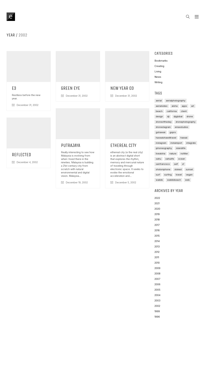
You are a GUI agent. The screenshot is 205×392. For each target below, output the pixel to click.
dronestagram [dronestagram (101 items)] (163, 127)
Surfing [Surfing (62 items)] (168, 174)
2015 (157, 235)
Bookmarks (161, 60)
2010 (157, 262)
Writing (158, 82)
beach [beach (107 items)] (159, 111)
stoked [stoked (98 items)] (178, 169)
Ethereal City (123, 145)
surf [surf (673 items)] (158, 174)
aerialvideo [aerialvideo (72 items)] (161, 106)
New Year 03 (122, 88)
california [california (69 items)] (172, 111)
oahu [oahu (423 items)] (158, 158)
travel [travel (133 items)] (179, 174)
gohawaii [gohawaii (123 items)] (160, 132)
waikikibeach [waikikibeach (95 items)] (174, 179)
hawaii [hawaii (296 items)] (183, 137)
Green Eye (70, 88)
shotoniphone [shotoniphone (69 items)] (163, 169)
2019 (157, 214)
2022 (157, 198)
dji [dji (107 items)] (168, 116)
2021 (157, 203)
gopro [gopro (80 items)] (173, 132)
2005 (157, 289)
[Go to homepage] (11, 16)
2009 (157, 268)
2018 (157, 219)
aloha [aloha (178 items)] (175, 106)
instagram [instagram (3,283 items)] (161, 143)
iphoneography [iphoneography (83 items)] (164, 148)
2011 (156, 257)
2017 (157, 225)
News (157, 76)
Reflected (21, 154)
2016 (157, 230)
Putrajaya (70, 145)
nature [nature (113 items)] (172, 153)
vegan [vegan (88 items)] (189, 174)
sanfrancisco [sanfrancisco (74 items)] (163, 164)
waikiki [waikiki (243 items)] (159, 179)
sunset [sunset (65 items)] (189, 169)
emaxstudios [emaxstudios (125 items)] (181, 127)
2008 (157, 273)
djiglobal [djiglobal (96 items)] (178, 116)
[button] (197, 16)
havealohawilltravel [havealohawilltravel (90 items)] (166, 137)
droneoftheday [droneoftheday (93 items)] (163, 121)
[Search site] (188, 17)
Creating (159, 66)
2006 (157, 284)
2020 (157, 208)
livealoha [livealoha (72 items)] (160, 153)
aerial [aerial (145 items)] (159, 100)
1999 (157, 311)
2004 (157, 295)
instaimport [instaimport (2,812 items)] (176, 143)
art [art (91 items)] (192, 106)
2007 (157, 279)
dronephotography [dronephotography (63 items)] (185, 121)
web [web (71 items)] (187, 179)
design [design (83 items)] (159, 116)
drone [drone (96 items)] (190, 116)
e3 (14, 88)
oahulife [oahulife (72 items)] (169, 158)
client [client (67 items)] (184, 111)
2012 (157, 252)
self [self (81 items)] (176, 164)
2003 (157, 300)
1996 (157, 316)
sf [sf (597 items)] (183, 164)
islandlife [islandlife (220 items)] (180, 148)
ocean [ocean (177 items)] (181, 158)
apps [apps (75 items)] (184, 106)
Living (157, 71)
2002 (157, 305)
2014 (157, 241)
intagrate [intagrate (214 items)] (191, 143)
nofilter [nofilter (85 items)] (184, 153)
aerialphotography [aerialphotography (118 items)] (175, 100)
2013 (157, 246)
